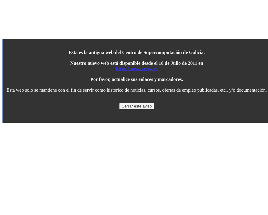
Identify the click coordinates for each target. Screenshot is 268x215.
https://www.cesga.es (136, 68)
